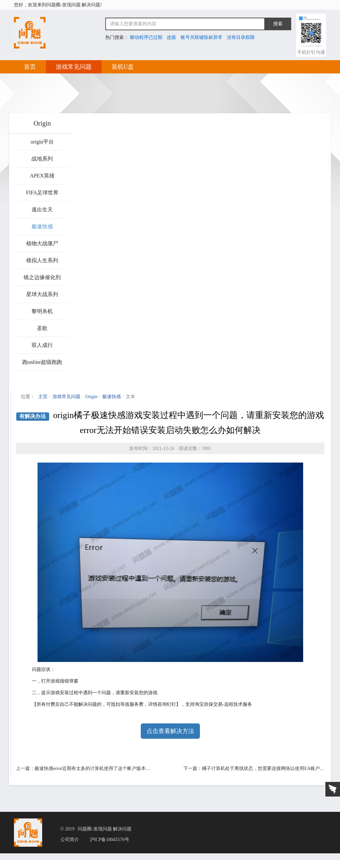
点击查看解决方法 (170, 731)
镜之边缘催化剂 (42, 277)
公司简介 (69, 840)
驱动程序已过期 (146, 37)
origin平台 (42, 142)
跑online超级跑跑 (42, 362)
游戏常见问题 (74, 66)
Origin (91, 396)
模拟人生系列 (42, 260)
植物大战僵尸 (42, 243)
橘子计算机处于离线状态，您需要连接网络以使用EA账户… (263, 768)
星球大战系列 (42, 294)
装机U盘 (123, 66)
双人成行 (42, 345)
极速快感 (42, 226)
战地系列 (42, 158)
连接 (171, 37)
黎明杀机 (42, 311)
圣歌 (42, 328)
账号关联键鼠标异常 (201, 37)
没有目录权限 (241, 37)
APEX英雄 (42, 175)
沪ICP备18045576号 (109, 840)
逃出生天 (42, 209)
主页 (42, 396)
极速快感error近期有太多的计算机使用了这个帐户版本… (92, 768)
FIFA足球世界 (42, 192)
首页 (30, 66)
